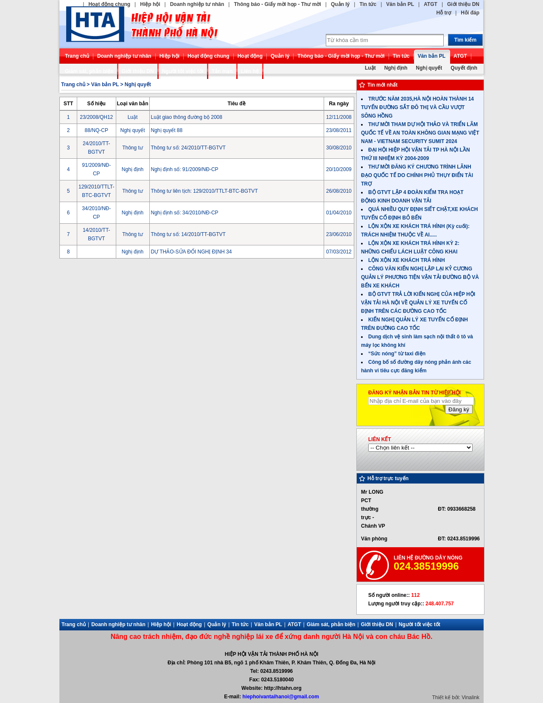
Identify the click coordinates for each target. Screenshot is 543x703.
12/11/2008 (339, 117)
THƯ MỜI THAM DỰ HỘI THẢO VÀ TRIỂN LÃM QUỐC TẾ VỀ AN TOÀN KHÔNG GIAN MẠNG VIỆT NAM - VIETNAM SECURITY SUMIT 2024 (420, 132)
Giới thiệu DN (463, 4)
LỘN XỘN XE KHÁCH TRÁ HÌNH (406, 260)
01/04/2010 (339, 213)
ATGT (430, 4)
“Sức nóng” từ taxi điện (396, 354)
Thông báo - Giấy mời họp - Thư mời (277, 4)
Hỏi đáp (470, 13)
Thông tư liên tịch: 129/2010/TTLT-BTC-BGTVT (204, 191)
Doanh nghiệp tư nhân (197, 4)
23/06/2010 (339, 234)
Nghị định (396, 68)
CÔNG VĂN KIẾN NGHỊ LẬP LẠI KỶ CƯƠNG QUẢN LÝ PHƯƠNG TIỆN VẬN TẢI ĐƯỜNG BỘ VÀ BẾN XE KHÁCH (420, 277)
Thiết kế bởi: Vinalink (456, 697)
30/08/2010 (339, 148)
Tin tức (367, 4)
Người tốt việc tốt (183, 71)
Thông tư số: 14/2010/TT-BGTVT (188, 234)
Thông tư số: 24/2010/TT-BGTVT (188, 148)
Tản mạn (222, 71)
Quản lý (340, 4)
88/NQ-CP (96, 130)
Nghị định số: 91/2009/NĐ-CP (184, 169)
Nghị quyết (429, 68)
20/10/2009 (339, 169)
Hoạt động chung (109, 4)
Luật (370, 68)
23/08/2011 (339, 130)
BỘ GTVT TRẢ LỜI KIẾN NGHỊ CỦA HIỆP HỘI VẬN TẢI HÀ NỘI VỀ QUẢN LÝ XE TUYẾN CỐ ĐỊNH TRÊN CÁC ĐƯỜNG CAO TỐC (418, 302)
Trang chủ (77, 56)
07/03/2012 (339, 252)
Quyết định (464, 68)
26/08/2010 (339, 191)
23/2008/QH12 (96, 117)
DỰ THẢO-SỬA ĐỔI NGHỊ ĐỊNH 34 (191, 252)
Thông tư (132, 148)
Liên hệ (250, 71)
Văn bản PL (400, 4)
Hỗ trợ (444, 13)
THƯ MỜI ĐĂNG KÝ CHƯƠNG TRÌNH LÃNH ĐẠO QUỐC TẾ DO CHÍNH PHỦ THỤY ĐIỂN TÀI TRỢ (417, 175)
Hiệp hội (150, 4)
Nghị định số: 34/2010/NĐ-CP (184, 213)
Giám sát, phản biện (89, 71)
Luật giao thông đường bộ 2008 (186, 117)
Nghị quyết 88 (167, 130)
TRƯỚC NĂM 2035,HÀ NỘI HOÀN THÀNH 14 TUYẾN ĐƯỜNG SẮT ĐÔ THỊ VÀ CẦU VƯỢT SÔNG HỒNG (417, 107)
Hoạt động (250, 56)
